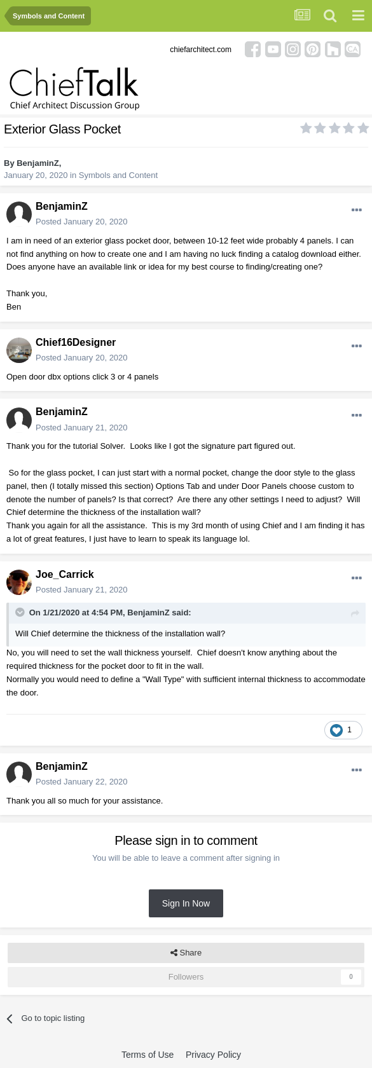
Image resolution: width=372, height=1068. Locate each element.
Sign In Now (186, 903)
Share (186, 952)
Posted (82, 221)
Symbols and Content (118, 175)
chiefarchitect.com (200, 49)
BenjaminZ (38, 163)
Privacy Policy (213, 1055)
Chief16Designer (76, 342)
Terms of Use (147, 1055)
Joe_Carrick (65, 574)
